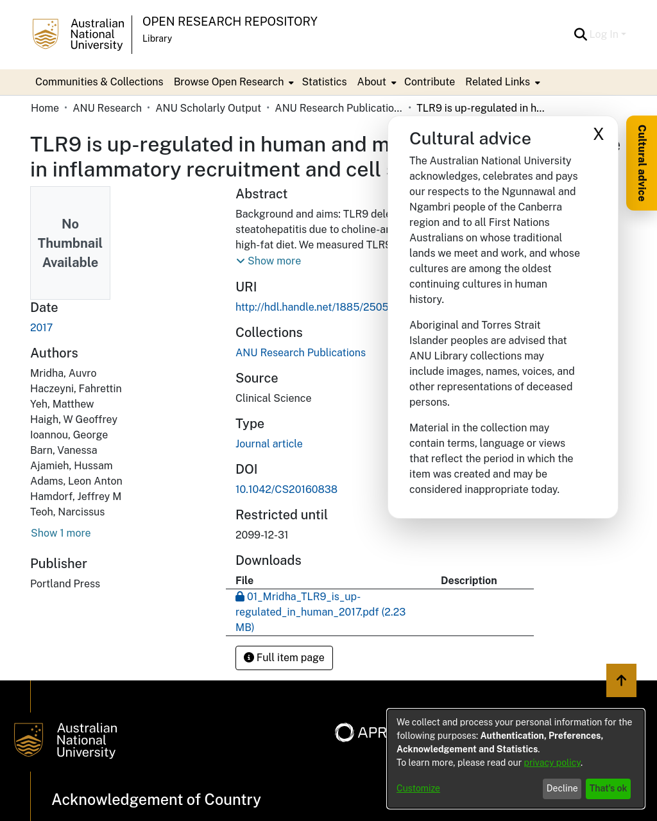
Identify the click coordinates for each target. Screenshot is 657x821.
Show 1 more (61, 533)
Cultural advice (642, 163)
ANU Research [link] (107, 108)
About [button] (371, 82)
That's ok (608, 788)
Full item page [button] (284, 658)
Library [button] (157, 38)
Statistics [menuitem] (324, 82)
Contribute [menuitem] (429, 82)
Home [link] (45, 108)
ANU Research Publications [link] (339, 108)
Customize (418, 788)
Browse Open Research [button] (229, 82)
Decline (562, 788)
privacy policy (552, 762)
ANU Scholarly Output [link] (208, 108)
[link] (300, 353)
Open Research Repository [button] (230, 21)
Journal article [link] (269, 444)
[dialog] (516, 758)
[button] (581, 34)
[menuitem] (233, 82)
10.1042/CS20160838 (286, 489)
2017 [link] (41, 328)
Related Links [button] (497, 82)
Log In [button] (605, 34)
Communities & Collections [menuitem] (99, 82)
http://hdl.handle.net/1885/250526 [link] (318, 307)
